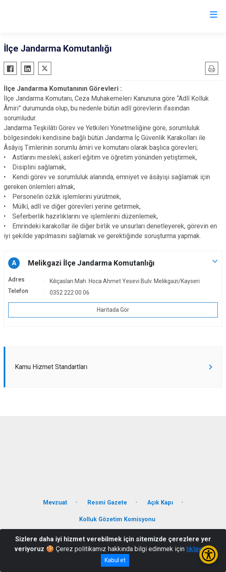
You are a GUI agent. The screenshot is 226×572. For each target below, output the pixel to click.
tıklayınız (199, 549)
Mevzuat (55, 502)
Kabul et (115, 560)
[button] (113, 263)
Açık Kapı (160, 502)
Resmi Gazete (107, 502)
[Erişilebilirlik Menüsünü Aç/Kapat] (208, 554)
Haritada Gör (113, 309)
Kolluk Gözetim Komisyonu (117, 519)
